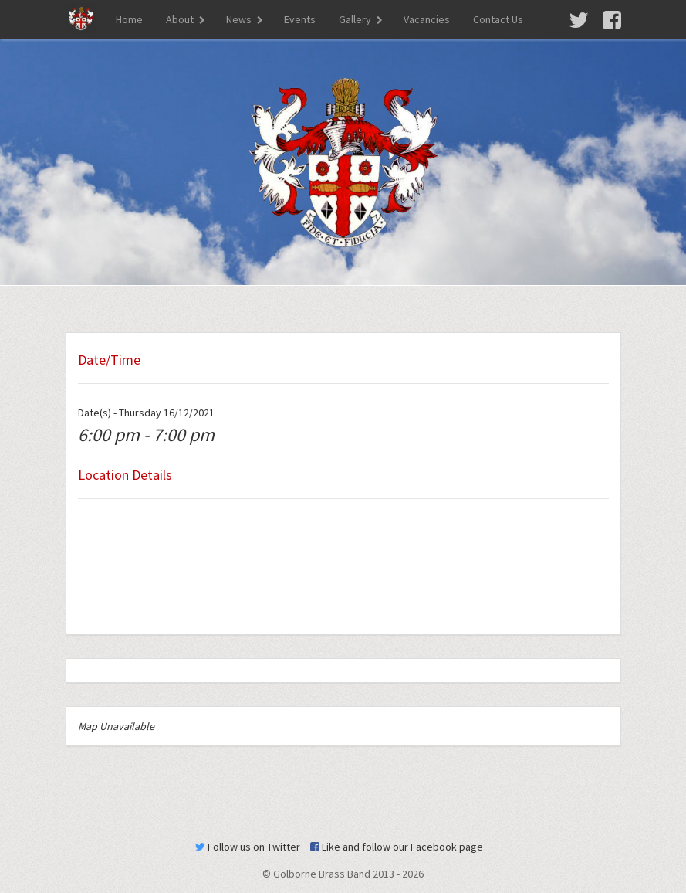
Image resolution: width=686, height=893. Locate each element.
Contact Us (498, 19)
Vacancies (427, 19)
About (180, 19)
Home (129, 19)
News (239, 19)
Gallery (355, 19)
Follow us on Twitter (247, 847)
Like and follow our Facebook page (396, 847)
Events (300, 19)
